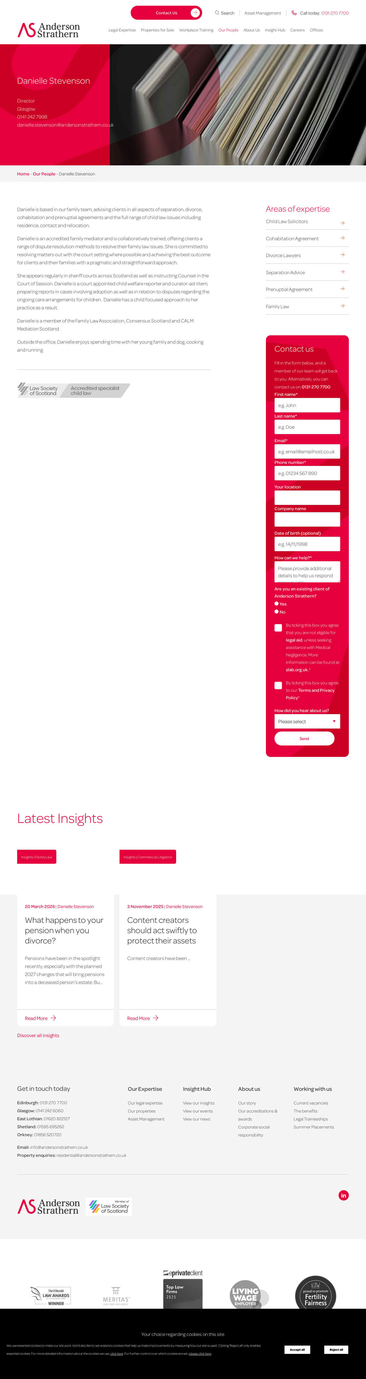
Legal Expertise (122, 29)
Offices (316, 29)
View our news (196, 1119)
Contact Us (166, 12)
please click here (200, 1353)
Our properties (142, 1111)
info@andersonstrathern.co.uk (59, 1147)
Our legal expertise (145, 1103)
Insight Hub (275, 29)
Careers (297, 29)
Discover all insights (38, 1035)
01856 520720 (47, 1134)
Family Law (277, 306)
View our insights (198, 1103)
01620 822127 (57, 1118)
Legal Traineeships (311, 1119)
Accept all (297, 1350)
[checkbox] (307, 608)
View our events (198, 1111)
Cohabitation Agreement (292, 238)
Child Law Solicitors (287, 221)
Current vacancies (311, 1103)
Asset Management (262, 13)
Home (23, 174)
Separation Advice (285, 272)
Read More (36, 1018)
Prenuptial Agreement (289, 289)
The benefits (305, 1111)
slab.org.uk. (297, 669)
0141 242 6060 (49, 1110)
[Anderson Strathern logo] (48, 30)
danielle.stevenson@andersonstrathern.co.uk (65, 124)
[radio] (307, 604)
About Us (252, 29)
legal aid (294, 640)
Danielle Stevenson (75, 906)
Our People (228, 29)
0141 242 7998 (32, 116)
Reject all (336, 1350)
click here (116, 1353)
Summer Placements (314, 1127)
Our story (247, 1103)
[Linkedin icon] (344, 1195)
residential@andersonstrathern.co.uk (91, 1155)
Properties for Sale (157, 29)
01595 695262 (50, 1126)
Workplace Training (196, 29)
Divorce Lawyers (283, 255)
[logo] (109, 1207)
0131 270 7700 (316, 387)
